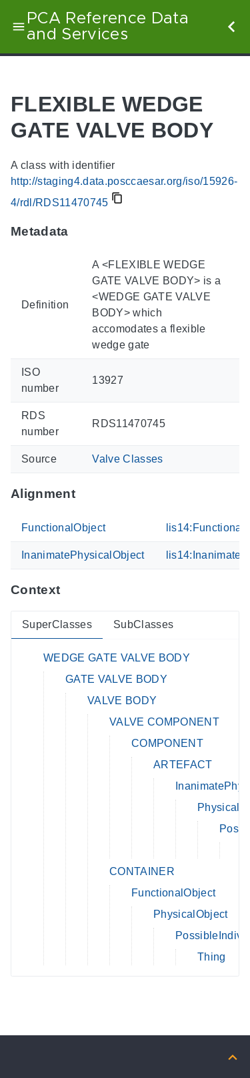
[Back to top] (232, 1056)
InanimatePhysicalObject (83, 555)
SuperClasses (57, 624)
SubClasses (143, 624)
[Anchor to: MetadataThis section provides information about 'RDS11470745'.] (81, 231)
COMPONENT (167, 743)
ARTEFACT (183, 764)
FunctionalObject (63, 527)
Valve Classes (127, 459)
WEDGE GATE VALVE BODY (116, 657)
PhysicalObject (190, 914)
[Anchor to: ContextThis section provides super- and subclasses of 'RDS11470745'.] (73, 590)
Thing (211, 957)
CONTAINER (142, 871)
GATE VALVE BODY (116, 679)
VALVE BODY (122, 700)
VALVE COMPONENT (164, 722)
